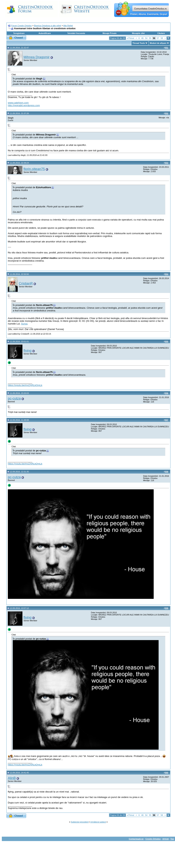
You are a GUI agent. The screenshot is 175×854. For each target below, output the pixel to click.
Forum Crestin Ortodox (21, 25)
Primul (130, 38)
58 (162, 38)
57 (158, 38)
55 (150, 38)
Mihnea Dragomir (37, 57)
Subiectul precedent (80, 822)
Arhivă (165, 839)
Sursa (24, 323)
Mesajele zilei (138, 33)
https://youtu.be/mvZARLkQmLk (25, 385)
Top (172, 839)
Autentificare (44, 33)
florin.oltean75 (34, 169)
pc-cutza (14, 398)
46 (142, 38)
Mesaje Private (109, 33)
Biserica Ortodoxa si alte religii (47, 25)
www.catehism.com (18, 102)
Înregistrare (19, 33)
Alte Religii (68, 25)
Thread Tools (139, 43)
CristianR (26, 283)
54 (146, 38)
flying (28, 350)
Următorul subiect (98, 822)
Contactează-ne (136, 839)
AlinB (12, 778)
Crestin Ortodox (153, 839)
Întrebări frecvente (76, 33)
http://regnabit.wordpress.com (24, 105)
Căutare (161, 33)
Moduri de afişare (158, 43)
